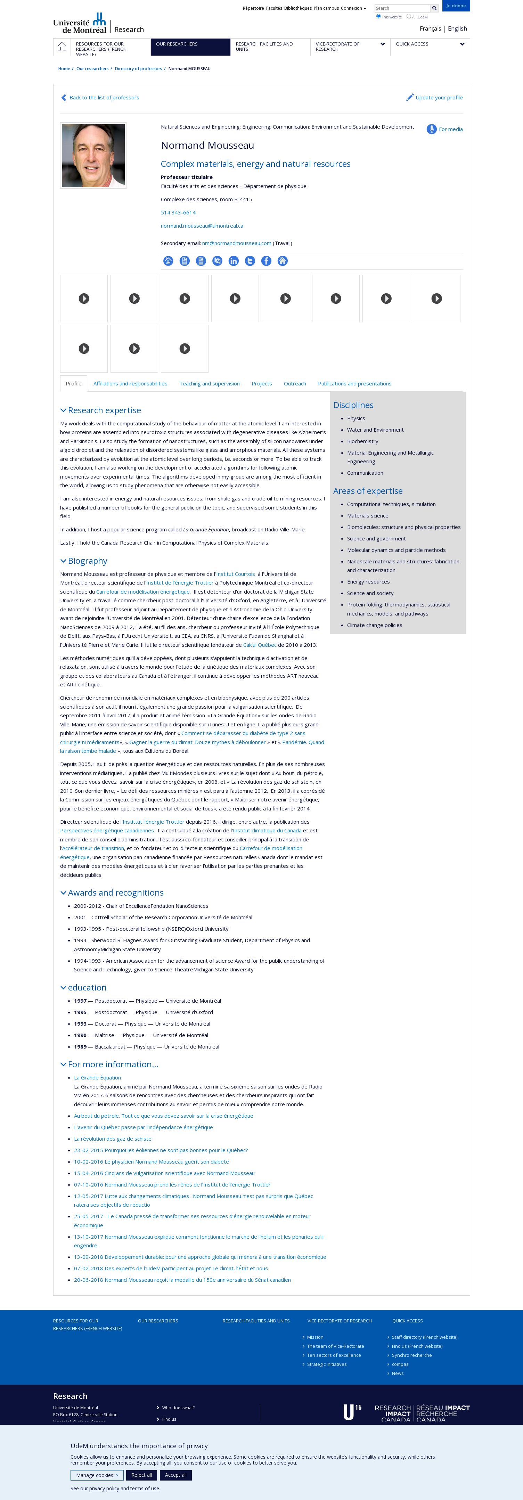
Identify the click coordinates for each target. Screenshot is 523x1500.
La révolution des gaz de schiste (113, 1138)
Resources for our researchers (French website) (87, 1324)
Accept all (176, 1475)
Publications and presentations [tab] (355, 383)
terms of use (144, 1488)
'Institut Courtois (235, 573)
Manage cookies (97, 1475)
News (398, 1373)
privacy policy (104, 1488)
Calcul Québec (259, 644)
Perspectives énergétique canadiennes (107, 830)
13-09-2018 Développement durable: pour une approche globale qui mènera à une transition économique (200, 1256)
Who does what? (178, 1408)
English (457, 28)
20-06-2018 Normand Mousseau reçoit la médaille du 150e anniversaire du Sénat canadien (182, 1279)
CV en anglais (201, 260)
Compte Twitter (250, 260)
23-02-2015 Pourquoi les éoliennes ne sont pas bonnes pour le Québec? (161, 1150)
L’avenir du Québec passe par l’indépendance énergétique (143, 1127)
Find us (169, 1419)
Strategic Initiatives (327, 1364)
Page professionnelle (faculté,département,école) (168, 260)
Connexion (353, 8)
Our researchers (92, 69)
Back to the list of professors (104, 97)
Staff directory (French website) (425, 1337)
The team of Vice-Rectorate (336, 1346)
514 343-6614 (178, 212)
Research (129, 29)
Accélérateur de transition (93, 848)
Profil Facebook (266, 260)
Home (64, 69)
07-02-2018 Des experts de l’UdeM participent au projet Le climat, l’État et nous (171, 1268)
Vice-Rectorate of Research (340, 1321)
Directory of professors (138, 69)
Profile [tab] (74, 383)
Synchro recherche (412, 1355)
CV (184, 260)
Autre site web (282, 260)
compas (400, 1364)
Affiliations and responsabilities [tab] (130, 383)
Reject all (141, 1475)
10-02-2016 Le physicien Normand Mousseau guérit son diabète (151, 1161)
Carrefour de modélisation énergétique (143, 591)
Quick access (407, 1321)
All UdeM (417, 16)
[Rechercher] (434, 8)
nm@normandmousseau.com (236, 242)
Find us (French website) (417, 1346)
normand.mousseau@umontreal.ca (202, 225)
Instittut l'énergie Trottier (154, 821)
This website (389, 16)
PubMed (217, 260)
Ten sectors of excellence (334, 1355)
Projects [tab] (262, 383)
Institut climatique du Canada (267, 830)
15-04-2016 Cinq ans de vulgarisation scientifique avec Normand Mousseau (164, 1172)
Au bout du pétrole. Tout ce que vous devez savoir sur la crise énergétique (163, 1115)
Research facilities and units (256, 1321)
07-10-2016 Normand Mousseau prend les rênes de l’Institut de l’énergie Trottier (172, 1184)
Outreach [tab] (295, 383)
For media (451, 128)
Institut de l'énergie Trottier (180, 582)
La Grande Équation (97, 1077)
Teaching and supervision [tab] (209, 383)
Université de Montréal (79, 22)
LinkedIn (233, 260)
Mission (316, 1337)
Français (430, 28)
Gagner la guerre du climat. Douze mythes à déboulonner (197, 742)
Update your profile (439, 97)
